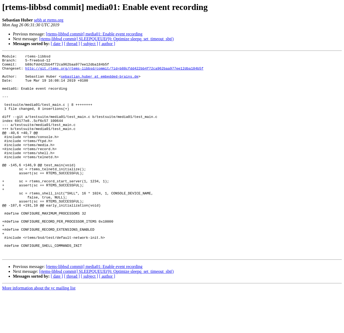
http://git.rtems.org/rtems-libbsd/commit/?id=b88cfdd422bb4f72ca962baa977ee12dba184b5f (114, 71)
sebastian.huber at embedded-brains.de (99, 81)
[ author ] (107, 43)
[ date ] (57, 43)
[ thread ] (72, 43)
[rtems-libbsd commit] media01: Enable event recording (94, 34)
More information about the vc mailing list (39, 328)
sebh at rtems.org (48, 20)
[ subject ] (89, 43)
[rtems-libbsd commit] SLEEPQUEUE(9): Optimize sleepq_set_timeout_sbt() (106, 39)
